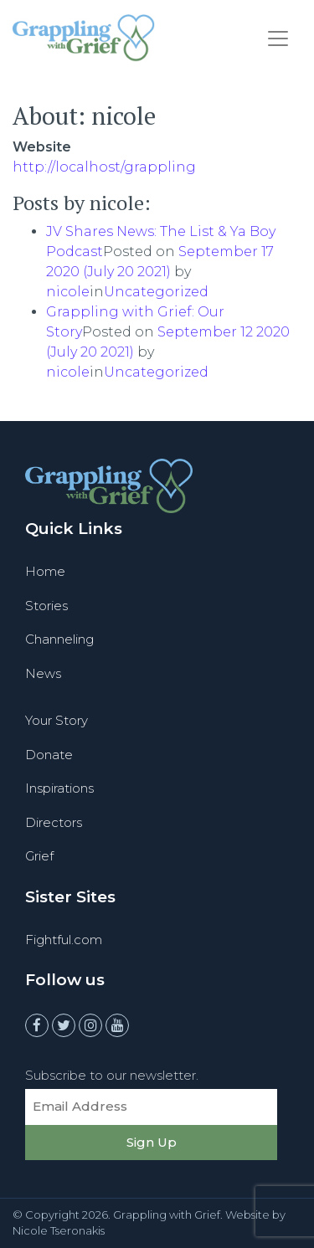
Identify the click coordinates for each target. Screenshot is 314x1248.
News (43, 673)
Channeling (59, 639)
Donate (49, 755)
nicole (68, 292)
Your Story (56, 720)
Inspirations (59, 788)
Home (45, 571)
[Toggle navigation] (278, 38)
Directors (53, 822)
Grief (39, 856)
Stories (46, 606)
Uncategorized (156, 292)
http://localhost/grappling (104, 167)
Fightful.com (63, 940)
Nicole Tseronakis (59, 1230)
